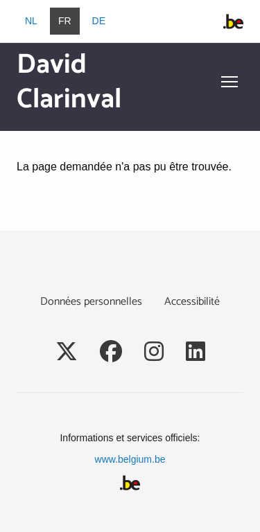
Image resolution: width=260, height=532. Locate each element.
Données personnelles (91, 301)
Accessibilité (192, 301)
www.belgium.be (130, 459)
